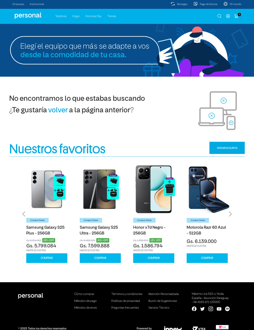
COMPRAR (47, 258)
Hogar (76, 16)
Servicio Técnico (158, 307)
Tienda (111, 16)
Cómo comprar (84, 294)
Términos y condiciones (126, 294)
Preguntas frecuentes (125, 307)
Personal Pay (94, 16)
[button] (24, 214)
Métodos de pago (85, 301)
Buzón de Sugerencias (162, 301)
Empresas (18, 4)
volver (58, 110)
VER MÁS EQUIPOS (227, 148)
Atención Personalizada (163, 294)
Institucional (37, 4)
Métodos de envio (85, 307)
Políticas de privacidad (125, 301)
